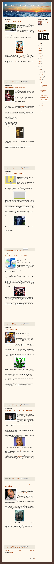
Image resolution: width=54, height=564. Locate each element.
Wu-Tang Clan (21, 547)
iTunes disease (9, 324)
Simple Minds (25, 324)
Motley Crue (17, 324)
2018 (40, 56)
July (41, 79)
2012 (40, 66)
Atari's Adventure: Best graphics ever (15, 173)
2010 (40, 69)
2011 (40, 68)
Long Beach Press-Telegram (17, 450)
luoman (29, 558)
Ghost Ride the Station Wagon (13, 21)
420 (7, 405)
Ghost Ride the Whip (14, 82)
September (42, 76)
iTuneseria (13, 324)
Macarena (19, 82)
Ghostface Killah (9, 547)
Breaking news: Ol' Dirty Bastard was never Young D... (44, 100)
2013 (40, 64)
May (41, 82)
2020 (40, 53)
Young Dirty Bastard (27, 547)
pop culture (26, 82)
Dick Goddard (19, 456)
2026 (40, 43)
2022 (40, 50)
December (42, 71)
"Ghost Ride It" (24, 56)
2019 (40, 55)
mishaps (16, 61)
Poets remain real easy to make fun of (15, 87)
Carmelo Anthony (15, 405)
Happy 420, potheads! (11, 329)
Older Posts (32, 550)
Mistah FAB (23, 82)
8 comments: (18, 546)
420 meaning (11, 405)
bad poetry (8, 168)
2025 (40, 45)
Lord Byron (26, 168)
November (42, 72)
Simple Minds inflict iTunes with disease (16, 255)
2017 (40, 58)
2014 (40, 63)
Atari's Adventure (11, 250)
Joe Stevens (46, 21)
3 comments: (18, 81)
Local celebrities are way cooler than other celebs (18, 410)
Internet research (16, 205)
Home (20, 550)
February (41, 105)
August (41, 77)
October (41, 74)
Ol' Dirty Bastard (15, 547)
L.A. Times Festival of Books (20, 168)
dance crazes (9, 82)
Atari (8, 250)
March (41, 103)
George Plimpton (24, 93)
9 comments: (18, 248)
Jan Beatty (22, 106)
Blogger (35, 558)
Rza (18, 547)
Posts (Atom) (11, 552)
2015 (40, 61)
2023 (40, 48)
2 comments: (18, 478)
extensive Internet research (22, 492)
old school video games (18, 250)
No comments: (18, 167)
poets (29, 168)
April (41, 84)
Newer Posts (7, 550)
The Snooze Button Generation (22, 5)
